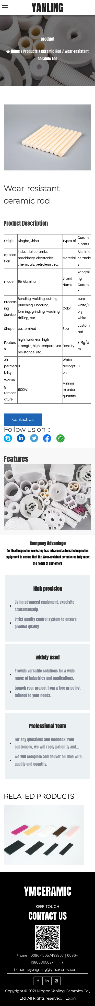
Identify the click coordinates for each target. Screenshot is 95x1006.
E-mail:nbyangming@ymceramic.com (46, 969)
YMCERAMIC (47, 891)
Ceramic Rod (51, 51)
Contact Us (23, 419)
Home (15, 51)
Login (70, 998)
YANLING (47, 7)
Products (30, 51)
